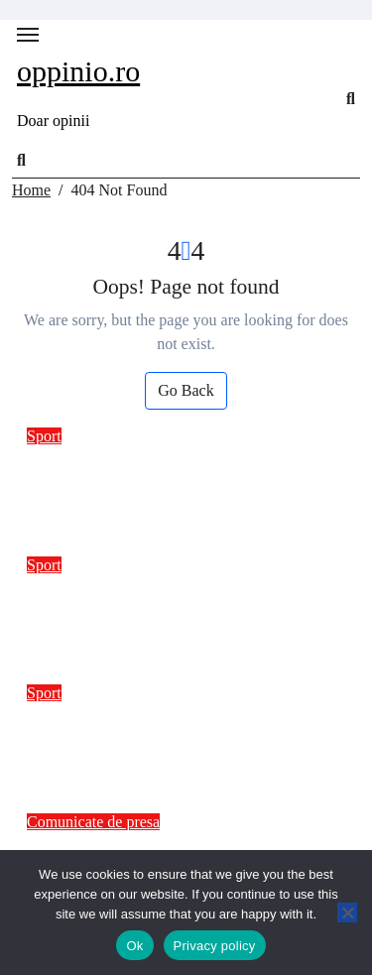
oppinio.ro (78, 71)
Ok (134, 945)
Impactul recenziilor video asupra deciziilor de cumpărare (170, 730)
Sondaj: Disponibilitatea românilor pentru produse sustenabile (175, 602)
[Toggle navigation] (28, 35)
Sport (44, 435)
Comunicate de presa (93, 821)
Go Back (185, 390)
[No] (347, 912)
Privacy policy (215, 945)
